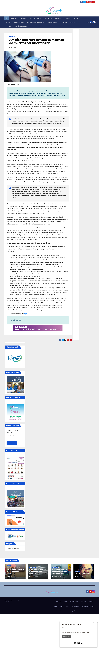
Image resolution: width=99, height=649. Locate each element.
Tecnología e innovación (35, 22)
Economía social (35, 18)
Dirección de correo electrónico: (15, 433)
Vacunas (64, 22)
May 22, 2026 (11, 576)
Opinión (72, 22)
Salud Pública (52, 22)
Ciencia (8, 22)
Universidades (19, 22)
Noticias (8, 26)
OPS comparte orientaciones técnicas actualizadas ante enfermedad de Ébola (60, 571)
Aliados (23, 18)
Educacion (48, 18)
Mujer (76, 18)
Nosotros (14, 18)
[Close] (95, 621)
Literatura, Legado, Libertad (82, 573)
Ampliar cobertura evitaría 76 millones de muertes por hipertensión (36, 41)
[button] (88, 22)
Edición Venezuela (21, 26)
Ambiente (58, 18)
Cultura (67, 18)
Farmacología (33, 567)
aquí (25, 313)
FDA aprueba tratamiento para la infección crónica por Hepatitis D (37, 571)
